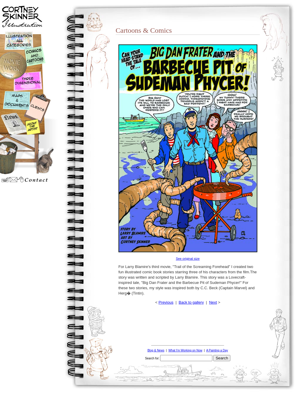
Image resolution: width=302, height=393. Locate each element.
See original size (188, 258)
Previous (165, 302)
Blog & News (155, 350)
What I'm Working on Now (185, 350)
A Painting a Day (217, 350)
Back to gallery (191, 302)
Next (213, 302)
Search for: (152, 358)
